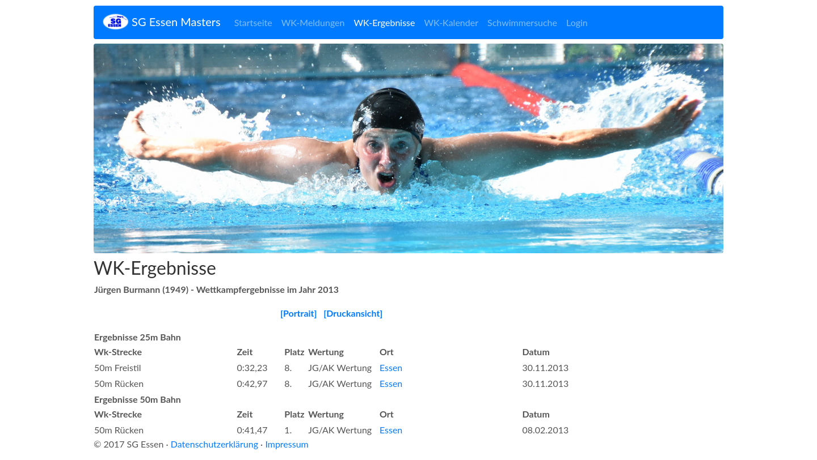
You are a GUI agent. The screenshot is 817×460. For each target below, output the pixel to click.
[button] (141, 148)
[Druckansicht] (352, 313)
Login (577, 22)
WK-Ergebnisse (384, 22)
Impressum (286, 443)
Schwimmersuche (522, 22)
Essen (391, 367)
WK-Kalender (451, 22)
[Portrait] (298, 313)
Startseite (253, 22)
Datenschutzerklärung (214, 443)
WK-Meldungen (313, 22)
